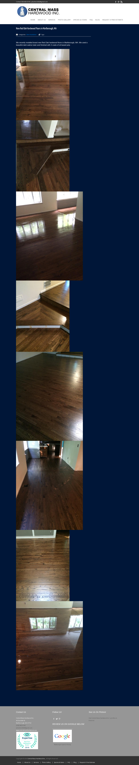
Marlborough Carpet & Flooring (62, 744)
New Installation (31, 35)
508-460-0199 (25, 2)
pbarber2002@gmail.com (39, 2)
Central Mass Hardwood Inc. (36, 759)
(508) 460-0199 (20, 725)
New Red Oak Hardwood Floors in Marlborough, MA (36, 28)
